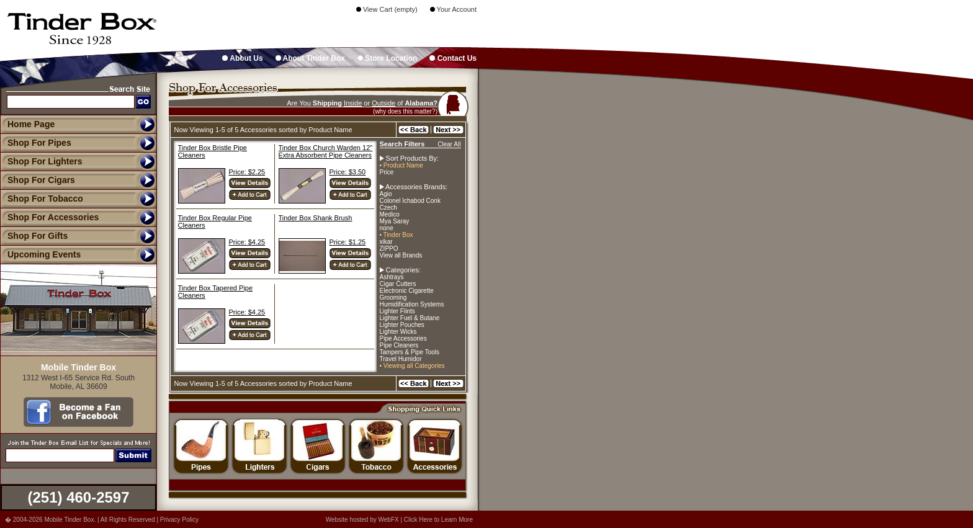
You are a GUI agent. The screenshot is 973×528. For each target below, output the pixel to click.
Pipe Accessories (403, 338)
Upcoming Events (40, 254)
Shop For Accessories (49, 217)
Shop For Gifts (34, 236)
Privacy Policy (179, 519)
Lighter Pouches (402, 324)
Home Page (31, 124)
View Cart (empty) (387, 9)
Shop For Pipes (35, 143)
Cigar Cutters (398, 283)
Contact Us (453, 58)
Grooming (393, 297)
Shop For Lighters (41, 161)
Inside (353, 103)
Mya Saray (395, 221)
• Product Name (401, 165)
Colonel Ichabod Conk (410, 200)
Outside (383, 103)
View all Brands (401, 255)
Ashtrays (392, 277)
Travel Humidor (401, 359)
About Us (242, 58)
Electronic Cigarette (407, 290)
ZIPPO (389, 248)
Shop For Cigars (37, 180)
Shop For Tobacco (41, 199)
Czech (388, 207)
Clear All (448, 144)
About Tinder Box (310, 58)
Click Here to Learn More (438, 519)
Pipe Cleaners (399, 345)
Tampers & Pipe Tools (410, 352)
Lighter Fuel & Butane (410, 318)
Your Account (453, 9)
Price (387, 172)
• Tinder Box (396, 234)
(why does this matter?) (405, 111)
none (386, 228)
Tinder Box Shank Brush (315, 217)
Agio (386, 193)
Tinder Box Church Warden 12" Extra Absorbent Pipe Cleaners (326, 151)
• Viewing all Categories (412, 365)
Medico (390, 214)
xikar (386, 241)
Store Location (387, 58)
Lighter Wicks (398, 331)
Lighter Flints (397, 311)
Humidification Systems (412, 304)
